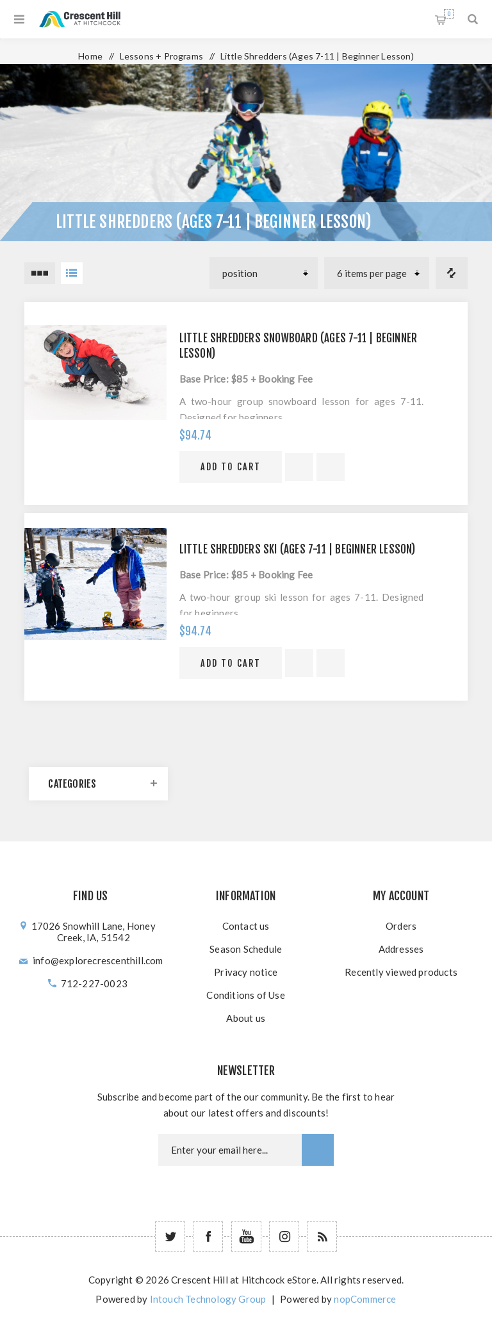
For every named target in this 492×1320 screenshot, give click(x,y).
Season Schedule (245, 949)
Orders (401, 926)
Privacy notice (245, 972)
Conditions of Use (245, 995)
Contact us (246, 926)
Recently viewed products (401, 972)
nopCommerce (365, 1299)
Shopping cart (449, 14)
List (72, 273)
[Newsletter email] (230, 1150)
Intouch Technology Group (208, 1299)
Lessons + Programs (162, 56)
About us (245, 1018)
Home (90, 56)
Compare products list (452, 273)
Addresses (401, 949)
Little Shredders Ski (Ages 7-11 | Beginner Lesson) (297, 549)
